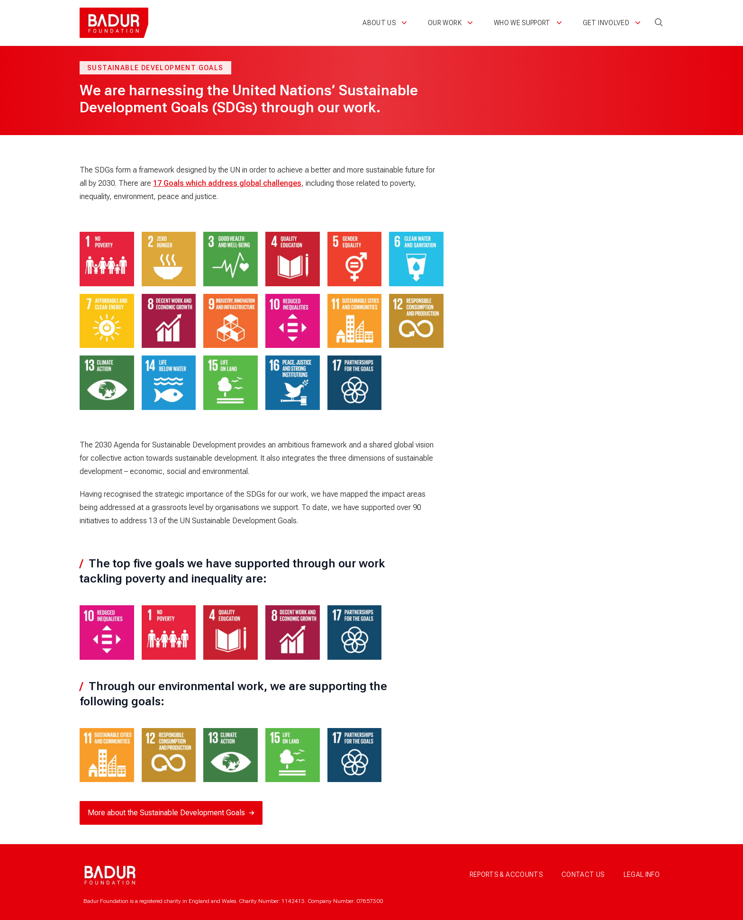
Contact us (583, 874)
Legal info (642, 874)
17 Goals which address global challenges (227, 183)
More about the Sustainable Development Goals (171, 812)
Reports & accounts (506, 874)
